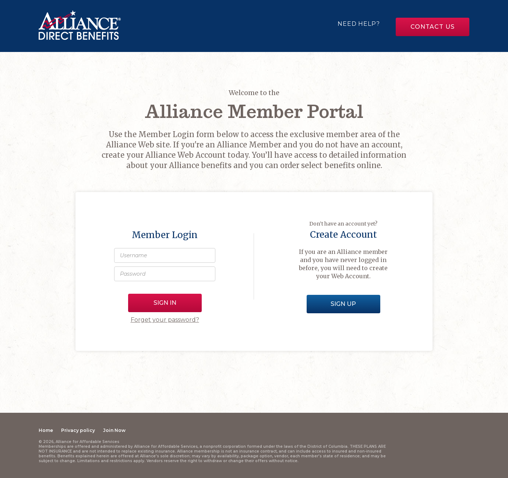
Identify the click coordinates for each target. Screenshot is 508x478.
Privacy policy (78, 430)
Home (46, 430)
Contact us (432, 26)
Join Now (114, 430)
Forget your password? (165, 319)
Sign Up (343, 303)
